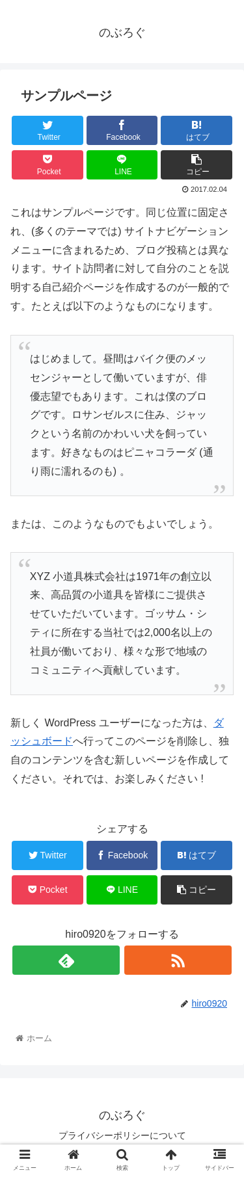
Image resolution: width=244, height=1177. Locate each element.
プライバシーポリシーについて (122, 1135)
